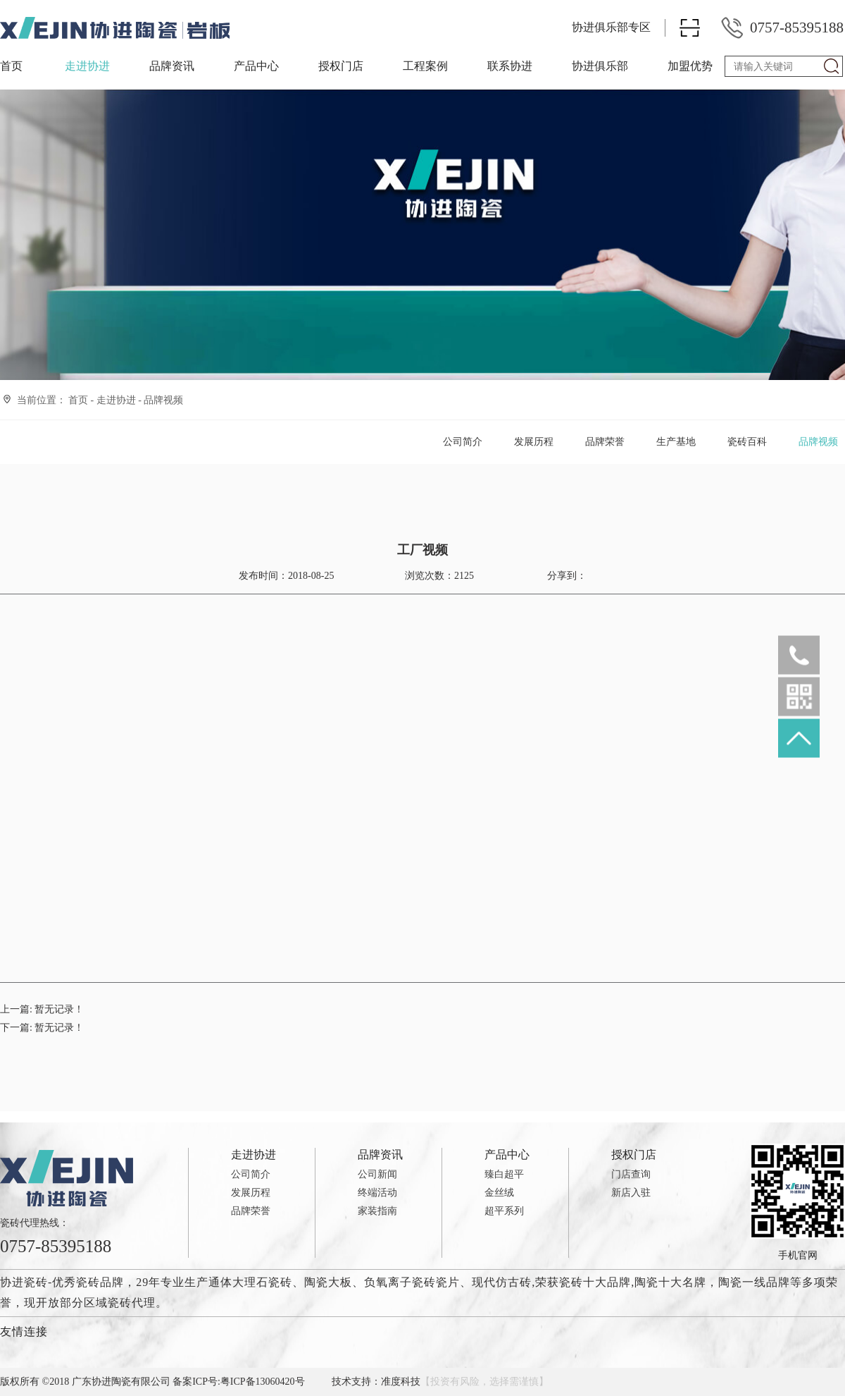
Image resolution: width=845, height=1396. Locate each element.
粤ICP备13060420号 (262, 1381)
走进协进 (87, 66)
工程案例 (425, 66)
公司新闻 (377, 1174)
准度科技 (400, 1381)
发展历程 (533, 441)
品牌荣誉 (605, 441)
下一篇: (42, 1027)
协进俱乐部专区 (611, 27)
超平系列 (504, 1211)
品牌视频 (163, 400)
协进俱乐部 (600, 66)
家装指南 (377, 1211)
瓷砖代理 (132, 1303)
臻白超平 (504, 1174)
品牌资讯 (171, 66)
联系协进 (509, 66)
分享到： (565, 575)
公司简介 (462, 441)
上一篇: (42, 1009)
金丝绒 (499, 1192)
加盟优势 (690, 66)
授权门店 (340, 66)
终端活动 (377, 1192)
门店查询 (631, 1174)
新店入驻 (631, 1192)
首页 (11, 66)
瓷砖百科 (747, 441)
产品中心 (256, 66)
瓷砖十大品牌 (595, 1282)
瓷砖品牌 (100, 1282)
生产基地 (676, 441)
